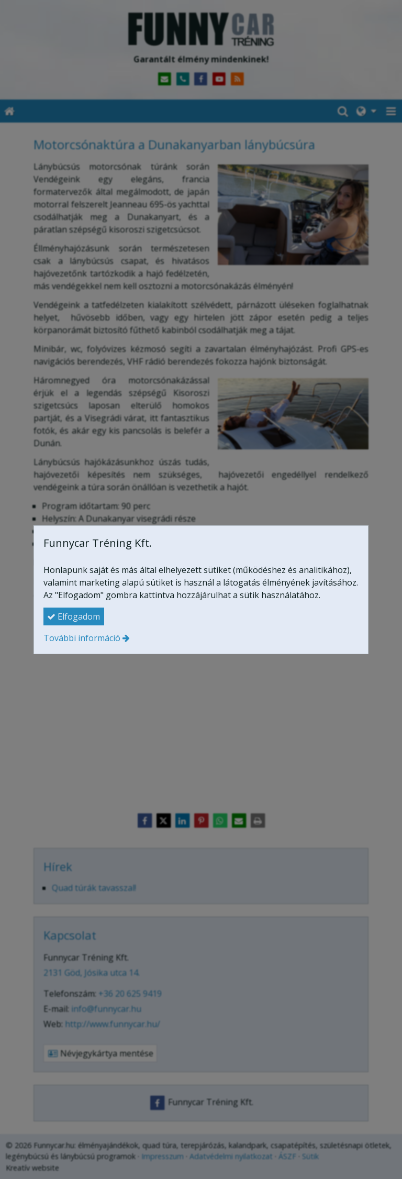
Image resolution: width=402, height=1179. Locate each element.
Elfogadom (73, 616)
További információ (81, 638)
